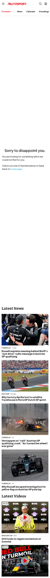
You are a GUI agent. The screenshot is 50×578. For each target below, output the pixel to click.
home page (16, 169)
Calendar (30, 11)
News (20, 11)
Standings (44, 11)
